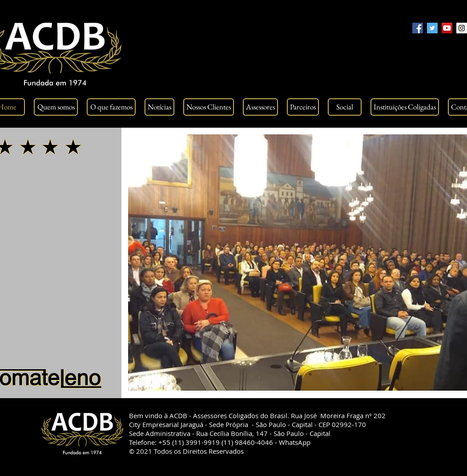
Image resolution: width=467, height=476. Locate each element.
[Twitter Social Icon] (432, 28)
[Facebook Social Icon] (417, 28)
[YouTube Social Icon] (447, 28)
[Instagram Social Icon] (461, 28)
